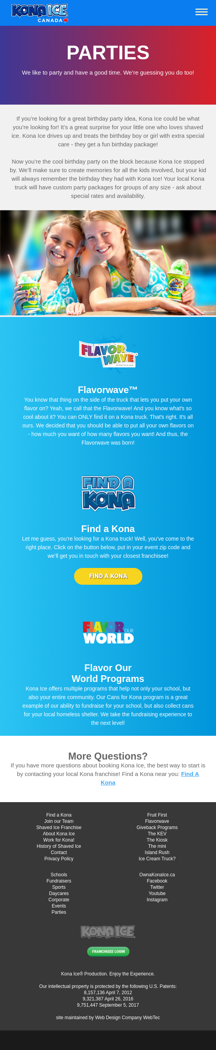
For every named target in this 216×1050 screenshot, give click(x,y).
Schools (59, 874)
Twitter (157, 887)
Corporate (58, 899)
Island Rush (157, 852)
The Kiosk (157, 840)
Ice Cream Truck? (157, 858)
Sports (59, 887)
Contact (59, 852)
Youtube (157, 893)
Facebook (157, 881)
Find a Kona (59, 815)
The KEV (157, 833)
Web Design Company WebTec (127, 1017)
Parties (58, 912)
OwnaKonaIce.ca (157, 874)
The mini (157, 846)
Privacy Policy (59, 858)
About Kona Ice (59, 833)
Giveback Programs (156, 827)
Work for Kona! (58, 840)
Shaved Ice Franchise (58, 827)
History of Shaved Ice (59, 846)
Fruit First (157, 815)
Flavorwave (157, 821)
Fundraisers (58, 881)
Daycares (59, 893)
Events (59, 906)
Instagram (157, 899)
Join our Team (58, 821)
